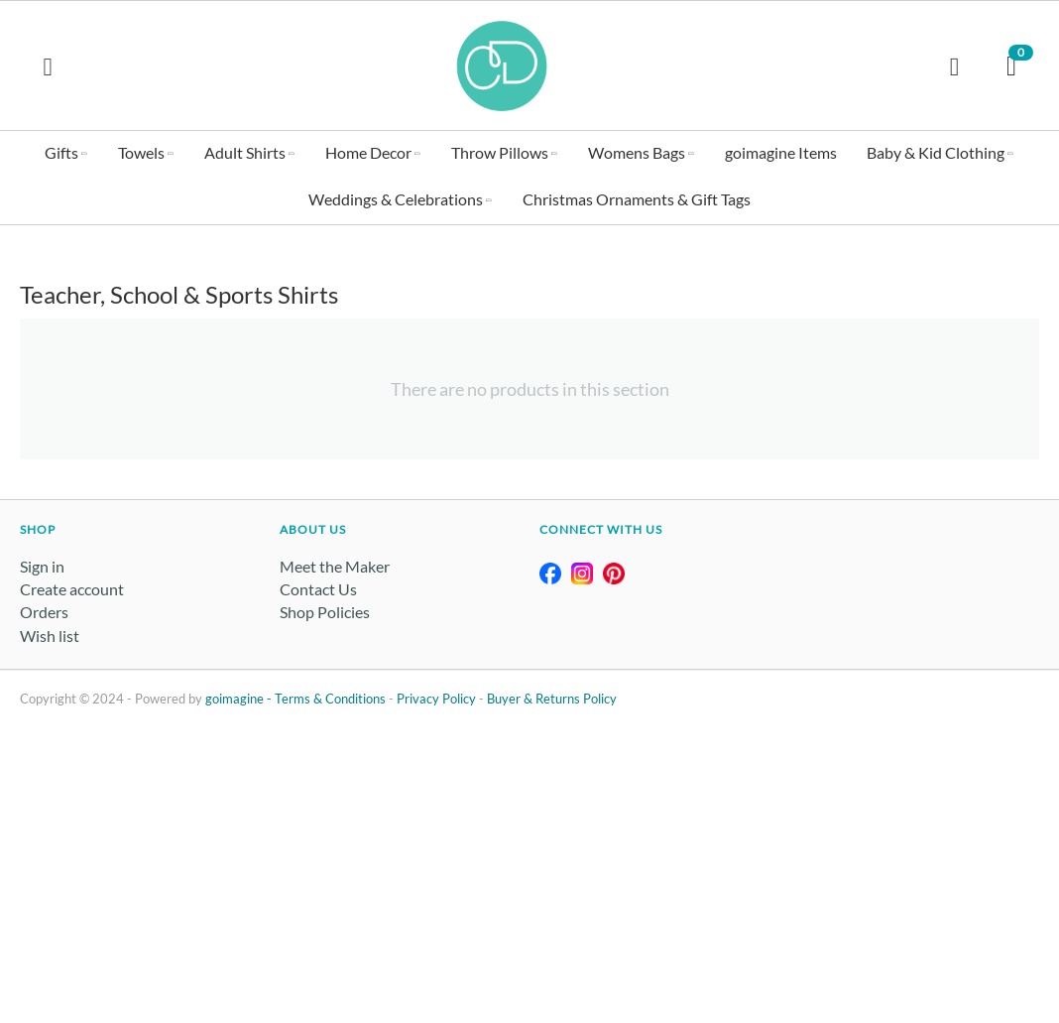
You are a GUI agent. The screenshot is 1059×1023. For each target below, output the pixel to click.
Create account (72, 588)
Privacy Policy (436, 698)
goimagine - (240, 698)
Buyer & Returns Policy (552, 698)
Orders (44, 611)
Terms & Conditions (330, 698)
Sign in (42, 566)
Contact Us (318, 588)
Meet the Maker (335, 566)
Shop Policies (325, 611)
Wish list (49, 635)
